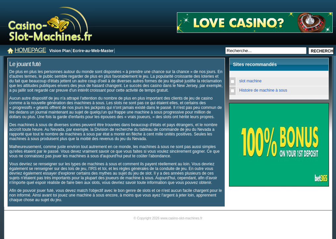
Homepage (30, 50)
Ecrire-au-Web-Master (93, 50)
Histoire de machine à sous (263, 90)
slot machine (250, 81)
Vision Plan (60, 50)
